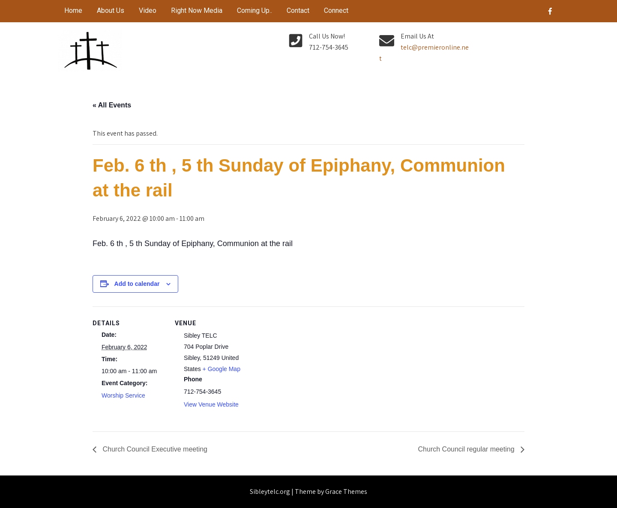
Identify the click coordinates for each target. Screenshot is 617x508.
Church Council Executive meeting (154, 449)
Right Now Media (196, 10)
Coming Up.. (254, 10)
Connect (336, 10)
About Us (110, 10)
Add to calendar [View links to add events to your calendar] (137, 283)
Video (147, 10)
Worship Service (123, 395)
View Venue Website (211, 404)
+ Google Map (221, 368)
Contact (298, 10)
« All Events (112, 105)
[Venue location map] (302, 366)
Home (73, 10)
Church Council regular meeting (467, 449)
